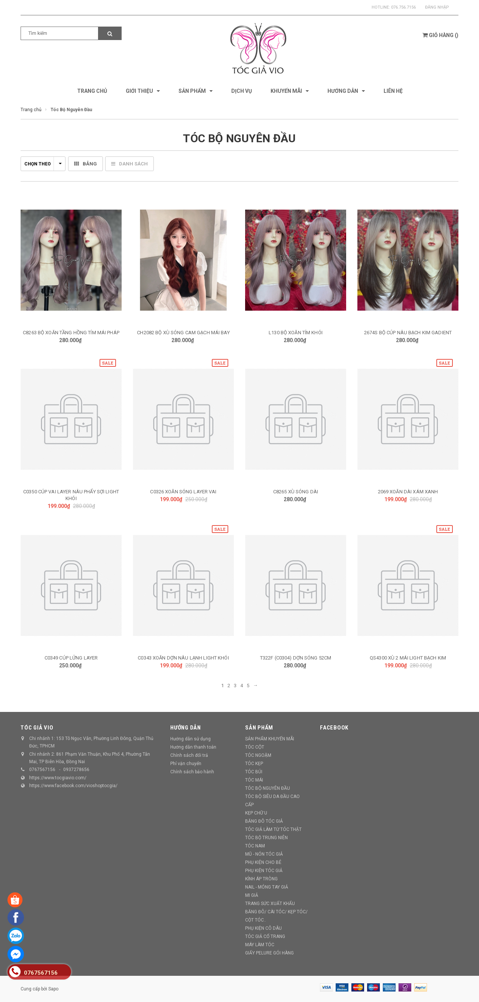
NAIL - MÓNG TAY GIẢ (266, 887)
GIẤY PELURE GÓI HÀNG (269, 953)
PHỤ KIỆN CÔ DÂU (263, 928)
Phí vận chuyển (185, 763)
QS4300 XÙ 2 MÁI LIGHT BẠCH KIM (408, 658)
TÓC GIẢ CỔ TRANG (265, 936)
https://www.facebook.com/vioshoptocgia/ (73, 785)
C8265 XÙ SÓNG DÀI (295, 491)
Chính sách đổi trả (189, 755)
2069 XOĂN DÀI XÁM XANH (408, 491)
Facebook (334, 727)
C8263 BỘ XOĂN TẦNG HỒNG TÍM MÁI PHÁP (71, 332)
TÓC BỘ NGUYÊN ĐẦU (267, 788)
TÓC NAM (255, 846)
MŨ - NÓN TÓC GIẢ (264, 854)
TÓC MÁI (254, 780)
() (440, 35)
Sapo (53, 989)
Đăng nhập (437, 7)
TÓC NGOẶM (258, 755)
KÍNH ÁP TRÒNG (261, 878)
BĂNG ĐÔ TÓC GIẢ (264, 821)
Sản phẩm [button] (259, 727)
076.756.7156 (403, 7)
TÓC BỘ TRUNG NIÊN (266, 837)
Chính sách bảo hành (192, 771)
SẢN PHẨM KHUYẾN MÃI (269, 738)
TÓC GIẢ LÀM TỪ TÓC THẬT (273, 829)
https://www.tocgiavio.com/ (57, 777)
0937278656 (76, 769)
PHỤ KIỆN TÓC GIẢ (264, 870)
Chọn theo (43, 164)
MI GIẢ (251, 895)
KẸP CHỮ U (256, 813)
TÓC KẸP (254, 763)
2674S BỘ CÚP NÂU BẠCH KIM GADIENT (408, 332)
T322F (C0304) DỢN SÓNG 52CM (296, 658)
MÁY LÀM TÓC (259, 944)
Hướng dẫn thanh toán (193, 747)
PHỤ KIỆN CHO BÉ (263, 862)
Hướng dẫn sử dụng (190, 738)
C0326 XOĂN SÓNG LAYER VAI (183, 491)
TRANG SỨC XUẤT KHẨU (270, 903)
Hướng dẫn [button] (185, 727)
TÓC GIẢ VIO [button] (37, 727)
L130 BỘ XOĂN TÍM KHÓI (296, 332)
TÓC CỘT (254, 747)
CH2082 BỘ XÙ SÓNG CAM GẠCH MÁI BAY (183, 332)
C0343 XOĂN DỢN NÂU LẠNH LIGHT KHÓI (183, 658)
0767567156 (42, 769)
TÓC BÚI (253, 771)
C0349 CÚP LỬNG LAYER (71, 658)
